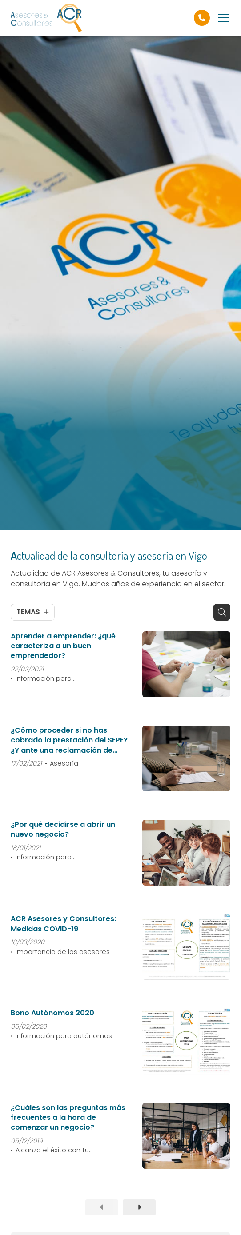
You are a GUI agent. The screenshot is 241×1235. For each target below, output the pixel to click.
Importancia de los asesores (63, 951)
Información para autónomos (64, 1035)
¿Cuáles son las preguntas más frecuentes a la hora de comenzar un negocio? (68, 1118)
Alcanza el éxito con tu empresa (50, 1150)
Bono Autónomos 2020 (52, 1013)
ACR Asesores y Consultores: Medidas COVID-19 (63, 924)
